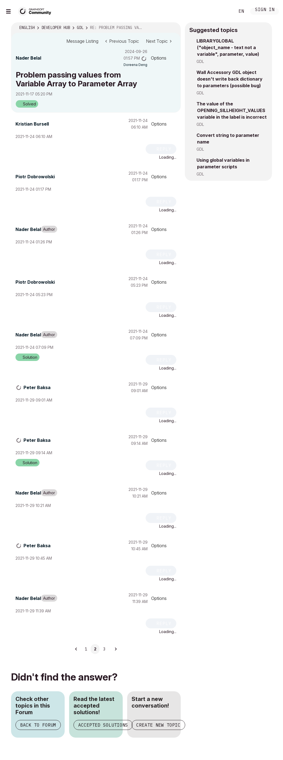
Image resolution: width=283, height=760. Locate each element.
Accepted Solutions (103, 725)
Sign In (264, 10)
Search (224, 11)
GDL (200, 61)
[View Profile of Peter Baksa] (37, 387)
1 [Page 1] (86, 649)
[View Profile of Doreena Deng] (135, 65)
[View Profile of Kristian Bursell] (32, 124)
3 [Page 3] (104, 649)
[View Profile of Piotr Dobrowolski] (35, 176)
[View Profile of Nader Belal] (28, 58)
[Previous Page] (76, 649)
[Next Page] (115, 649)
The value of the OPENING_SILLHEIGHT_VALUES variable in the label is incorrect (231, 110)
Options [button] (158, 58)
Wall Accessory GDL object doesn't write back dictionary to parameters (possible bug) (229, 79)
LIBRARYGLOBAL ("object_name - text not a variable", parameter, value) (227, 47)
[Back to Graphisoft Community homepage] (36, 10)
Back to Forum (38, 725)
